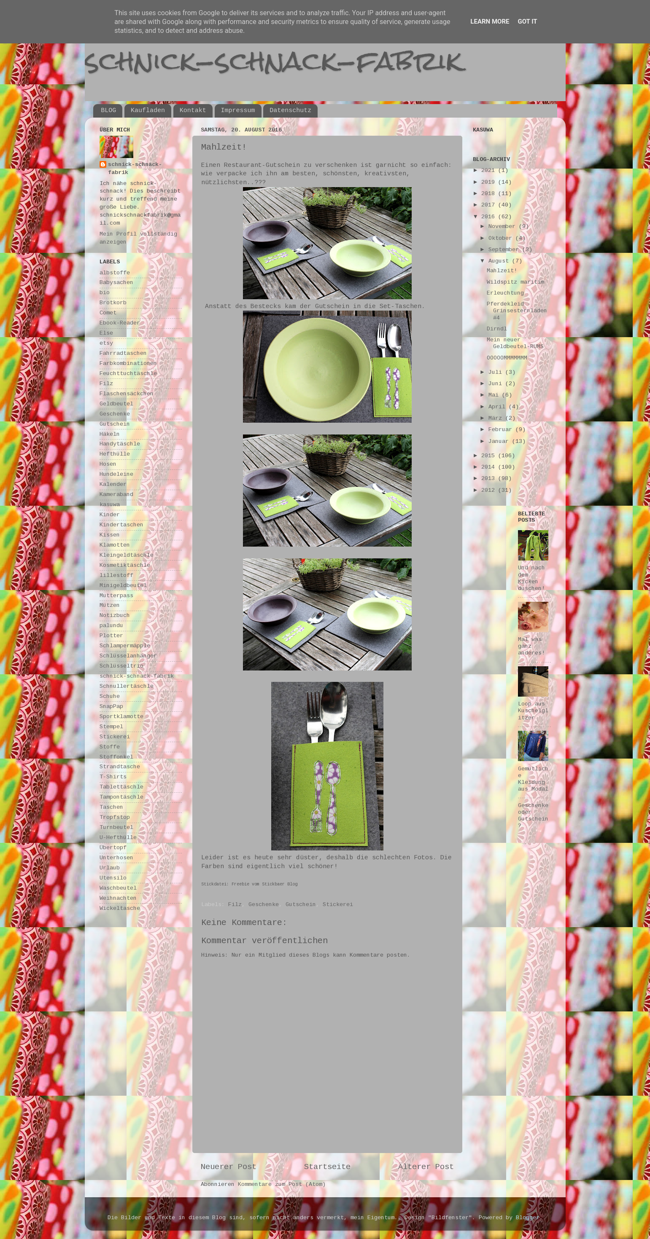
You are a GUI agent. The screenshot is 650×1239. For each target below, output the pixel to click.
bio (105, 293)
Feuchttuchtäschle (128, 373)
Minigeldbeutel (123, 585)
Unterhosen (116, 858)
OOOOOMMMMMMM (507, 358)
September (505, 250)
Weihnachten (118, 898)
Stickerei (338, 904)
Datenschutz (290, 110)
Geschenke (263, 904)
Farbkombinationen (128, 363)
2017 (489, 205)
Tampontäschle (121, 797)
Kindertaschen (121, 525)
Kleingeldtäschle (127, 555)
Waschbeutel (118, 888)
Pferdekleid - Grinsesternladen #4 (517, 311)
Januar (500, 441)
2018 (489, 193)
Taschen (111, 807)
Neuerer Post (228, 1167)
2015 (489, 456)
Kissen (110, 535)
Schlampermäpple (125, 646)
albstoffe (115, 273)
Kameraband (116, 494)
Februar (501, 429)
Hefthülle (115, 454)
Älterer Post (426, 1167)
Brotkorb (113, 303)
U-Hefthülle (118, 837)
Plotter (111, 636)
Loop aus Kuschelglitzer (533, 711)
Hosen (108, 464)
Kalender (113, 484)
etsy (106, 343)
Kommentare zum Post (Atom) (282, 1184)
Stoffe (110, 747)
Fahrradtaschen (123, 353)
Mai (495, 395)
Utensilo (113, 878)
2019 (489, 182)
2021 (489, 170)
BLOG (108, 110)
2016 (489, 217)
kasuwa (110, 505)
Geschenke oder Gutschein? (533, 815)
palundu (111, 625)
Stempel (111, 727)
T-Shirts (113, 777)
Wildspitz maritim (515, 282)
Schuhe (110, 696)
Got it (527, 21)
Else (106, 333)
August (500, 261)
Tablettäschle (121, 787)
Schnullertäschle (127, 686)
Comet (108, 313)
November (503, 226)
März (496, 418)
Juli (496, 372)
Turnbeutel (116, 827)
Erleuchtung (505, 293)
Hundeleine (116, 474)
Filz (235, 904)
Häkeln (110, 434)
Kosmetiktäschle (125, 565)
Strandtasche (120, 767)
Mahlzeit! (502, 271)
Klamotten (115, 545)
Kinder (110, 515)
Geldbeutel (116, 404)
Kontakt (193, 110)
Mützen (110, 605)
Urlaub (110, 868)
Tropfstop (115, 817)
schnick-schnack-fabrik (273, 60)
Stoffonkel (116, 757)
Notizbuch (115, 615)
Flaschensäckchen (127, 394)
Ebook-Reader (120, 323)
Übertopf (113, 848)
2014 (489, 467)
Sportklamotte (121, 716)
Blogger (527, 1218)
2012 (489, 490)
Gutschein (301, 904)
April (498, 407)
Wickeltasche (120, 908)
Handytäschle (120, 444)
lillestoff (116, 575)
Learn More (489, 21)
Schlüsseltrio (121, 666)
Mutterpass (116, 596)
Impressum (238, 110)
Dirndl (497, 329)
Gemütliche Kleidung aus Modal (533, 779)
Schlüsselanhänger (128, 656)
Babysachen (116, 282)
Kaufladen (148, 110)
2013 (489, 478)
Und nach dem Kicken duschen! (531, 578)
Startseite (327, 1167)
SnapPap (111, 706)
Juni (496, 384)
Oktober (501, 238)
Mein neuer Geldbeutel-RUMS (515, 343)
